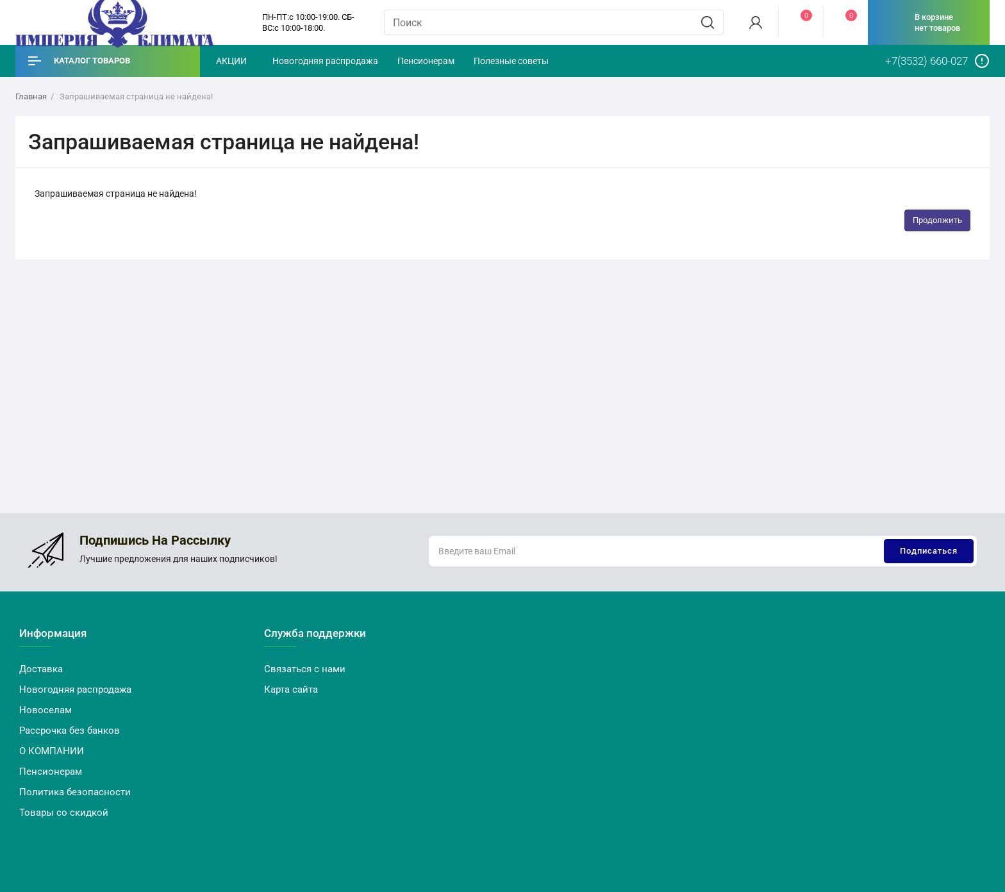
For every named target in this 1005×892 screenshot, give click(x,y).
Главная (31, 96)
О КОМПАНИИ (51, 751)
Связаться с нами (304, 669)
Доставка (41, 669)
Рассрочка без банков (69, 730)
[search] (708, 22)
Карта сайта (291, 689)
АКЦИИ (231, 61)
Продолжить (937, 220)
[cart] (929, 22)
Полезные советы (511, 61)
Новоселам (45, 710)
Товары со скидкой (63, 812)
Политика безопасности (75, 792)
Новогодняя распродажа (325, 61)
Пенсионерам (425, 61)
